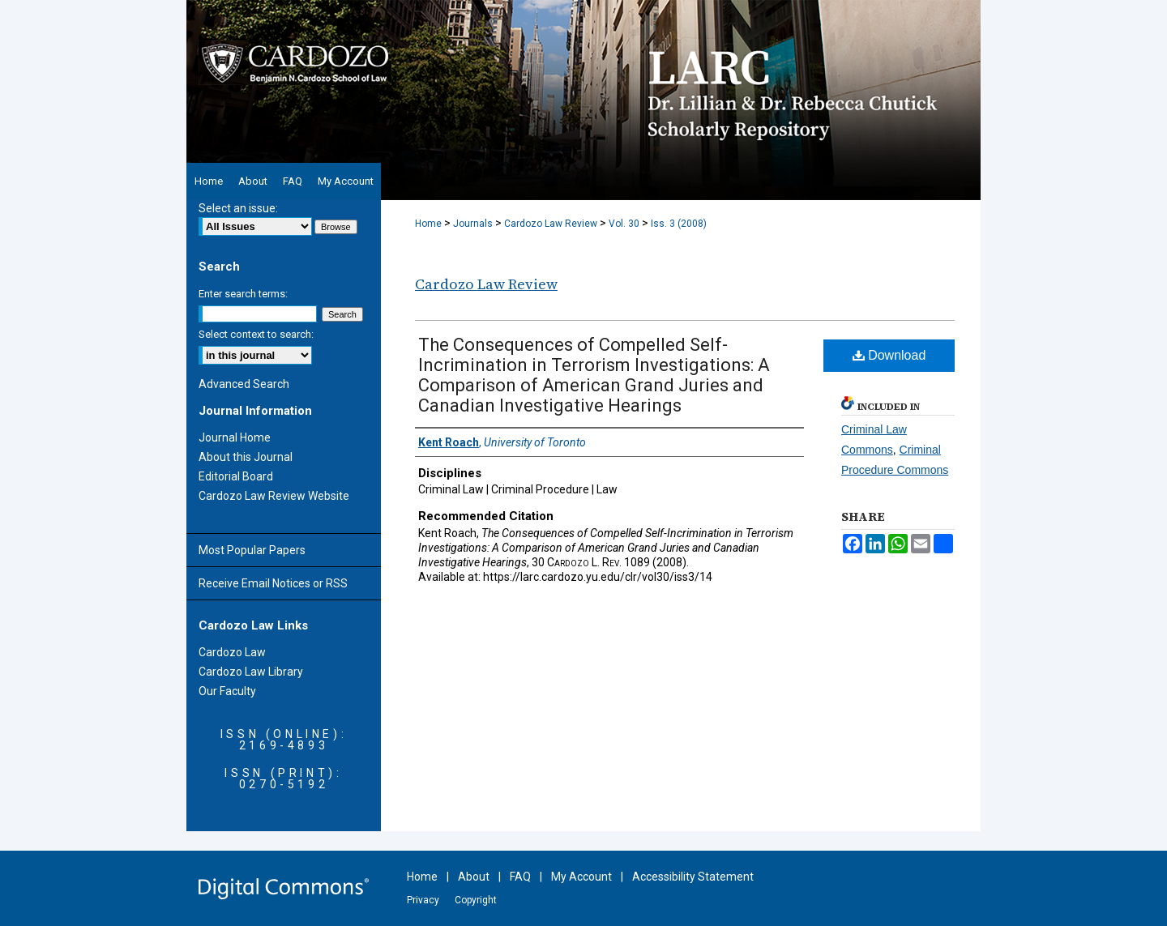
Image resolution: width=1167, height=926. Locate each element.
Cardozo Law (232, 652)
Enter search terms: (243, 294)
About (473, 876)
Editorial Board (236, 476)
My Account (581, 876)
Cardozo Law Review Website (274, 495)
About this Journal (246, 456)
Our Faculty (227, 691)
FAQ (520, 876)
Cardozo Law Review (550, 223)
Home (428, 223)
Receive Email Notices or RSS (273, 583)
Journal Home (235, 437)
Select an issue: (238, 208)
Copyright (476, 900)
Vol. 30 (624, 223)
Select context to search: (256, 334)
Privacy (423, 900)
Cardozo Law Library (251, 671)
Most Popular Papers (252, 550)
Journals (473, 223)
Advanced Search (244, 384)
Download (889, 355)
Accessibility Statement (693, 876)
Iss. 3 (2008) (679, 223)
